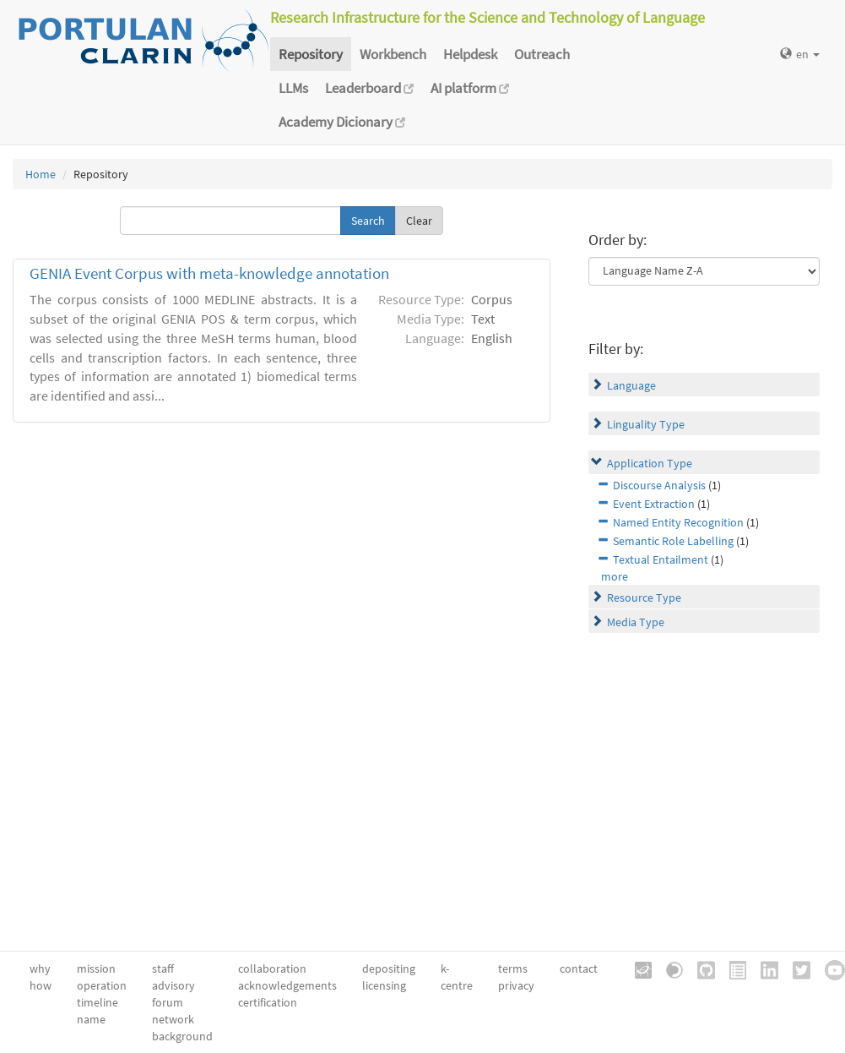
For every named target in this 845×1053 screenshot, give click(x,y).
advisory (173, 985)
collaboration (272, 968)
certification (267, 1002)
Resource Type (644, 597)
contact (579, 968)
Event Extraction (654, 503)
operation (102, 985)
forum (167, 1002)
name (91, 1019)
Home (40, 174)
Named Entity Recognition (678, 522)
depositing (388, 968)
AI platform (470, 88)
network (173, 1019)
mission (96, 968)
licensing (384, 985)
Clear (419, 220)
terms (513, 968)
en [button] (800, 54)
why (40, 968)
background (182, 1036)
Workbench (393, 54)
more (614, 576)
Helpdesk (470, 54)
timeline (97, 1002)
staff (163, 968)
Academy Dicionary (342, 121)
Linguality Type (646, 424)
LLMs (293, 88)
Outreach (542, 54)
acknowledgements (287, 985)
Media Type (635, 622)
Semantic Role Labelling (673, 540)
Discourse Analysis (659, 485)
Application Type (649, 463)
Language (631, 385)
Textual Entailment (660, 559)
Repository (311, 54)
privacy (516, 985)
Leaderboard (369, 88)
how (40, 985)
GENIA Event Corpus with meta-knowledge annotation (209, 273)
